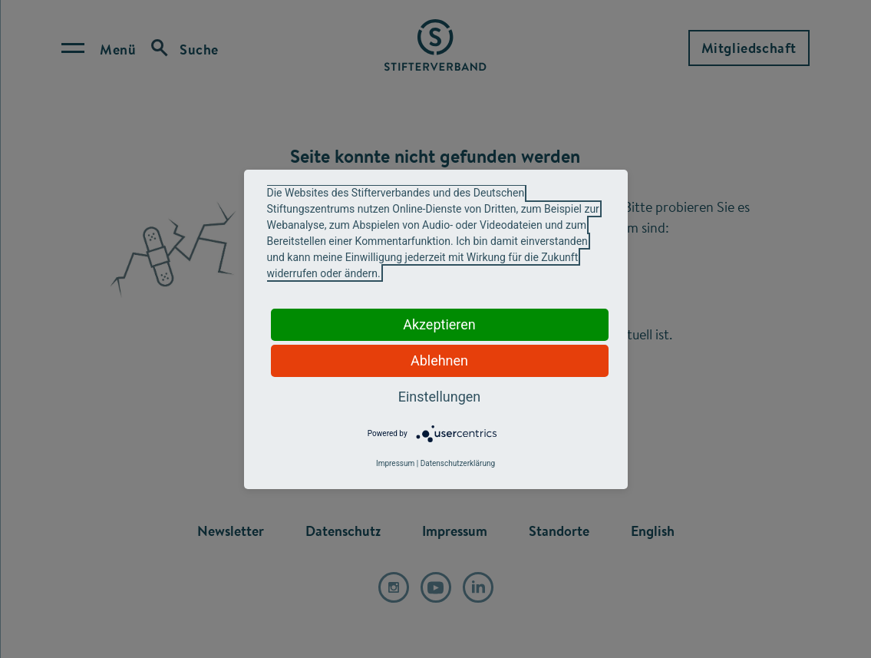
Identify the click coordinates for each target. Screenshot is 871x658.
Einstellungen (439, 397)
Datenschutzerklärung (458, 463)
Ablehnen (439, 360)
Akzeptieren (439, 324)
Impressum (395, 463)
